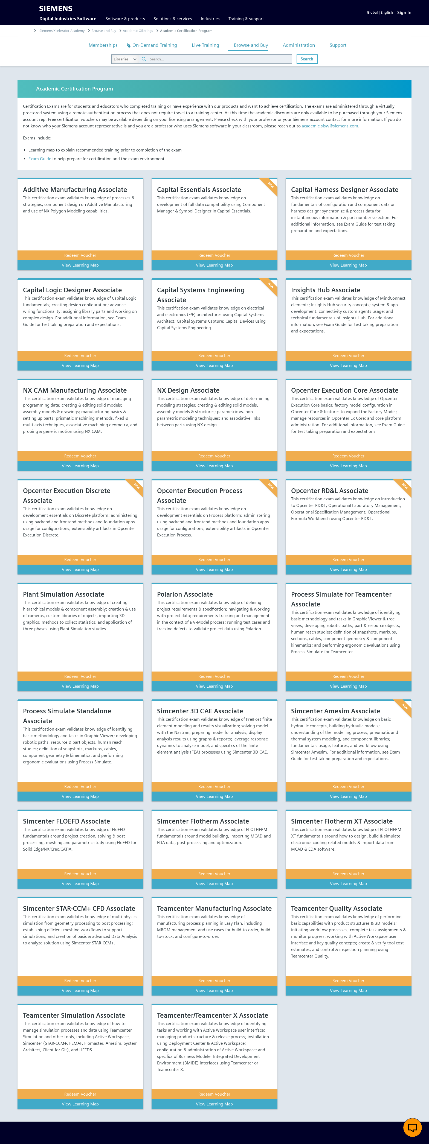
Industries (210, 18)
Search (307, 59)
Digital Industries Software (68, 18)
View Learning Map (80, 265)
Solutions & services (173, 18)
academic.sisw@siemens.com (330, 126)
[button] (412, 1127)
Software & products (125, 18)
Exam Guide (39, 158)
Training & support (246, 18)
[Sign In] (404, 12)
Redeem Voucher (80, 255)
